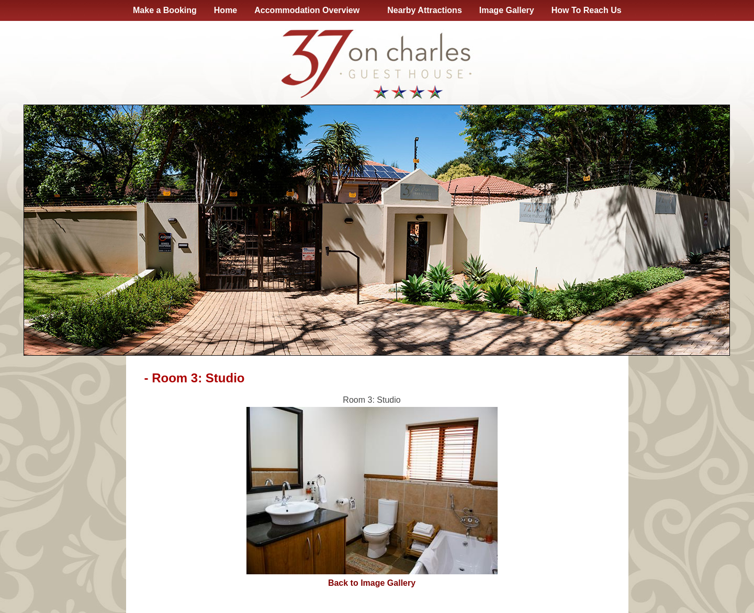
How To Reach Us (587, 10)
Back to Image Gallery (371, 582)
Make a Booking (165, 10)
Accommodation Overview (309, 10)
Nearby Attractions (424, 10)
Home (225, 10)
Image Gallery (506, 10)
